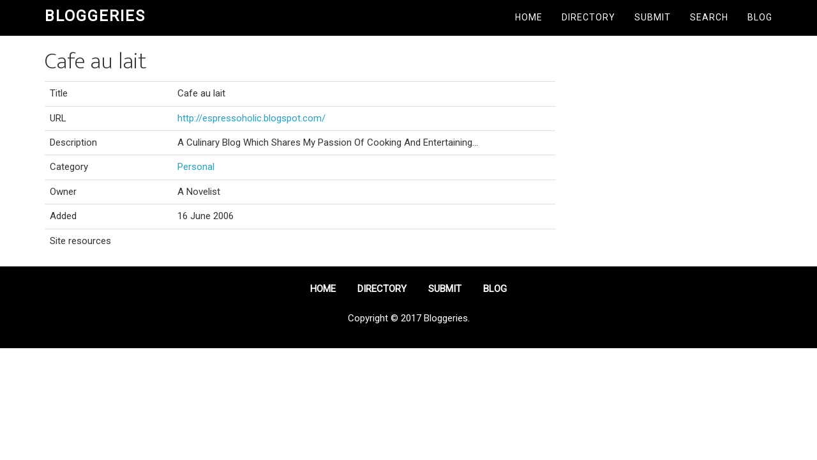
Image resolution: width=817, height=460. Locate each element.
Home (529, 17)
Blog (759, 17)
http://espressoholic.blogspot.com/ (251, 118)
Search (709, 17)
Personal (195, 166)
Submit (652, 17)
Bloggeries (95, 16)
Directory (588, 17)
